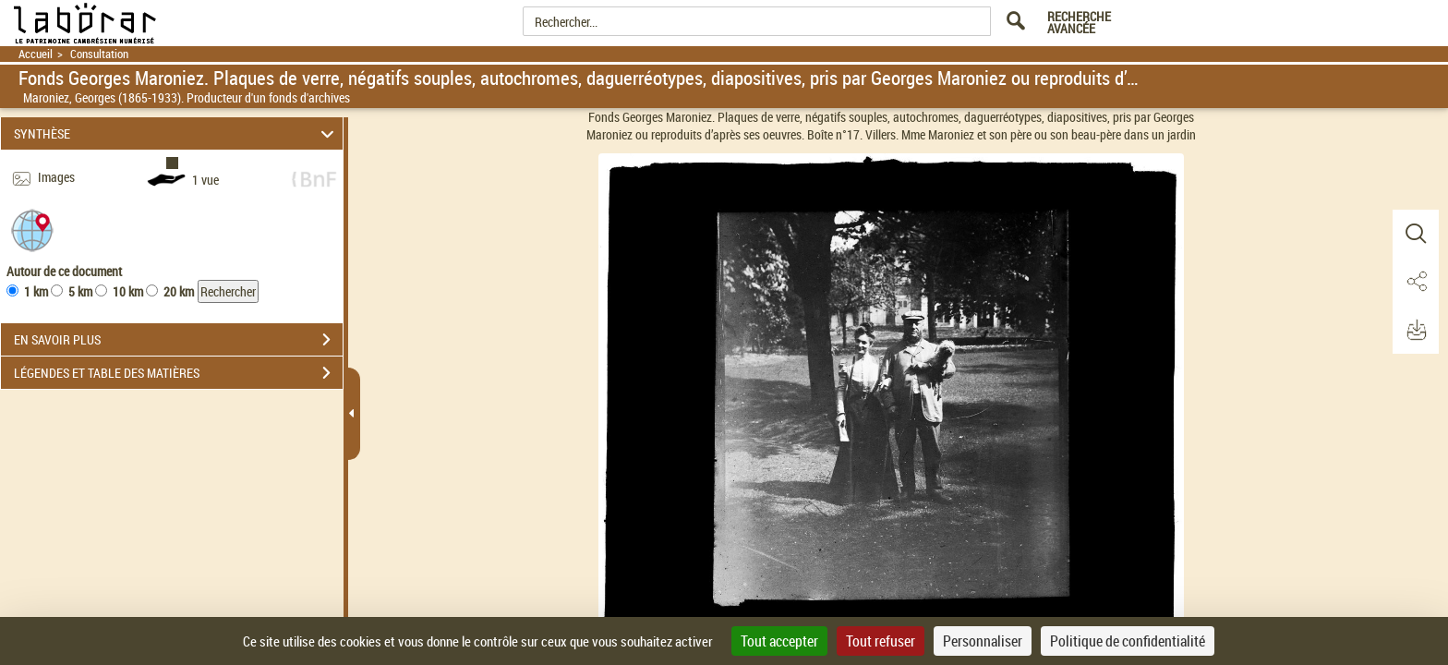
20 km (178, 291)
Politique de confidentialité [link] (1127, 641)
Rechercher (228, 291)
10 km (128, 291)
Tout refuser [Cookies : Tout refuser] (880, 641)
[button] (32, 229)
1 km (36, 291)
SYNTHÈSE (177, 133)
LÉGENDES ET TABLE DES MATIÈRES (178, 373)
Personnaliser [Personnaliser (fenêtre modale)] (982, 641)
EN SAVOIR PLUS (178, 340)
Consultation (99, 54)
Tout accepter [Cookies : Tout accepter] (779, 641)
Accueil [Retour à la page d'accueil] (35, 54)
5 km (80, 291)
